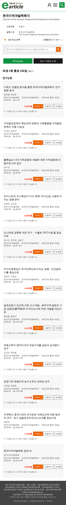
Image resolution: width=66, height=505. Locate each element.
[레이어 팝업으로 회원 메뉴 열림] (49, 5)
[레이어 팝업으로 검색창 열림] (62, 5)
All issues (18, 61)
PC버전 (50, 501)
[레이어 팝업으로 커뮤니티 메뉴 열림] (55, 5)
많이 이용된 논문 (48, 61)
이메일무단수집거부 (36, 501)
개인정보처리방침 (20, 501)
